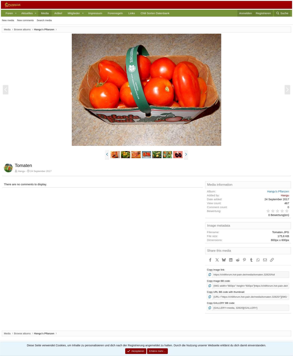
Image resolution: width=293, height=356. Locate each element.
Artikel (58, 13)
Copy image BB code (218, 280)
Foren (9, 13)
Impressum (95, 13)
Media (45, 13)
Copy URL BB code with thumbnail (225, 291)
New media (8, 20)
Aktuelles (27, 13)
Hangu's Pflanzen (278, 191)
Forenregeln (115, 13)
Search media (44, 20)
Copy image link (215, 269)
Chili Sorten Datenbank (155, 13)
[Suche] (282, 13)
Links (131, 13)
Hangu (21, 171)
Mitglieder (74, 13)
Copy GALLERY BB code (220, 302)
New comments (25, 20)
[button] (15, 13)
